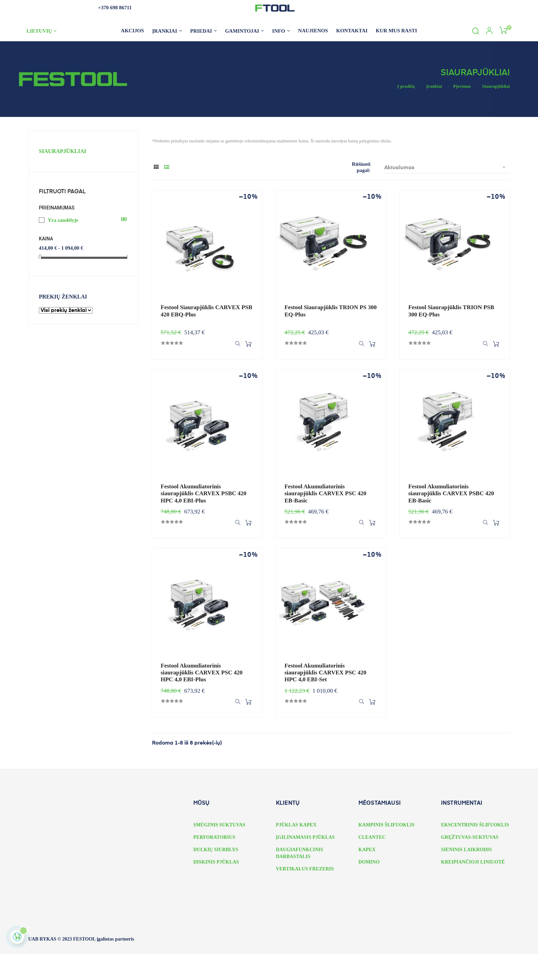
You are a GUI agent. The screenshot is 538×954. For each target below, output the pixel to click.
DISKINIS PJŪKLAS (216, 862)
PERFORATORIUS (214, 837)
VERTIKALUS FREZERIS (305, 868)
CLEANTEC (372, 837)
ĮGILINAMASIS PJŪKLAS (305, 837)
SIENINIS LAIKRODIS (466, 849)
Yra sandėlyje (83, 220)
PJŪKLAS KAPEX (296, 824)
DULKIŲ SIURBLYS (215, 849)
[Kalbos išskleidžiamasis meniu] (55, 31)
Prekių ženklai (63, 297)
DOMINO (369, 862)
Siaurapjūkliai (62, 151)
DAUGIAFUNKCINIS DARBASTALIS (299, 853)
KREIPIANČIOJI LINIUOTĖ (473, 862)
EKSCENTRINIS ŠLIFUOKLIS (475, 824)
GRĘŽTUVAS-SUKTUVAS (469, 837)
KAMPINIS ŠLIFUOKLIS (386, 824)
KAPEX (367, 849)
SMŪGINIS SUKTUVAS (219, 824)
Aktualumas (447, 167)
